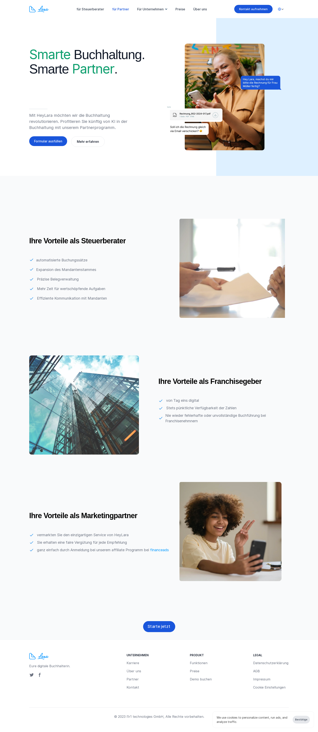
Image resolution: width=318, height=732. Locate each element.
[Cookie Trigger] (269, 687)
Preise (180, 9)
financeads (159, 550)
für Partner (120, 9)
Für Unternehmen (150, 9)
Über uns (200, 9)
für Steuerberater (90, 9)
